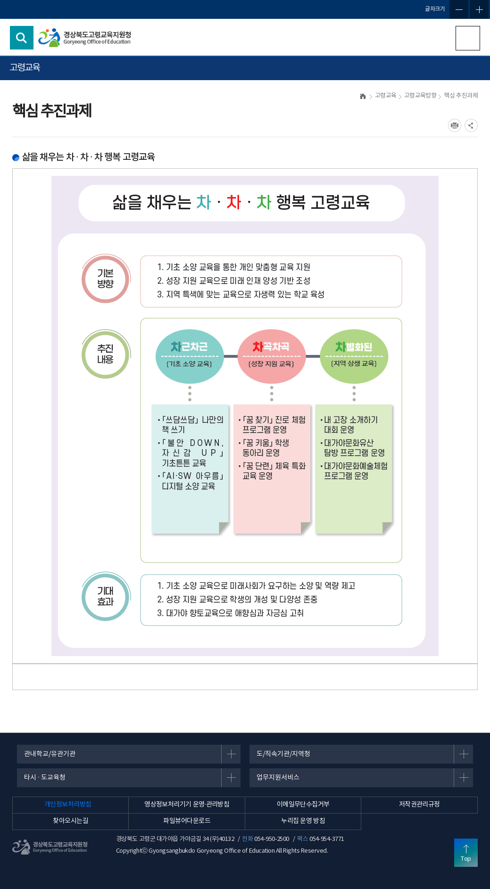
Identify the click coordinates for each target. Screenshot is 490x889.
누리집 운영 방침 (303, 821)
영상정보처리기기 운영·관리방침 (186, 804)
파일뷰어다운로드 (186, 821)
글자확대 (479, 9)
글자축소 (458, 9)
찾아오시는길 (70, 821)
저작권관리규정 (419, 804)
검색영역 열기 (21, 37)
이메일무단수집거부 (303, 804)
